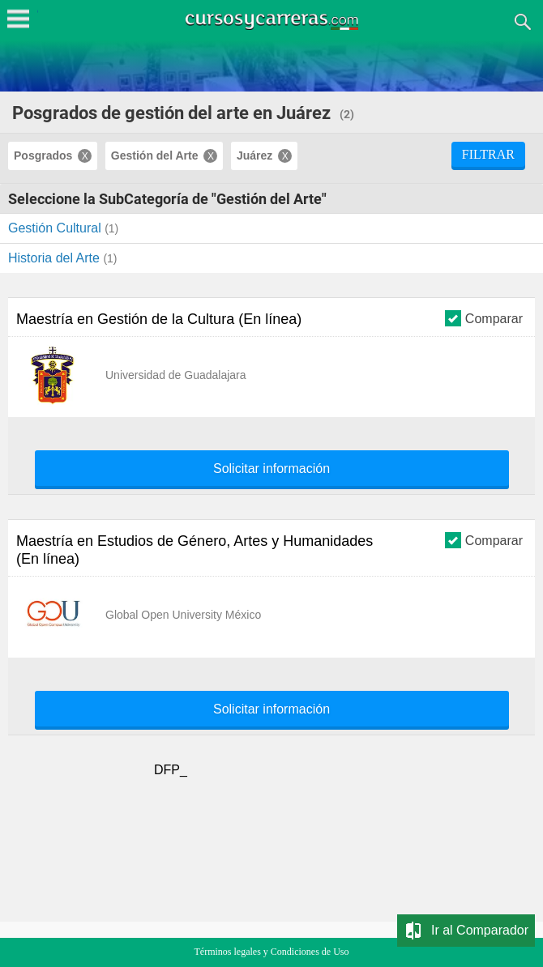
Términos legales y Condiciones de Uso (272, 951)
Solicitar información (271, 468)
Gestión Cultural (56, 228)
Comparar (484, 318)
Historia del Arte (55, 258)
